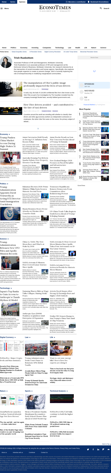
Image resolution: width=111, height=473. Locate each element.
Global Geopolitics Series (19, 52)
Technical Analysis (59, 391)
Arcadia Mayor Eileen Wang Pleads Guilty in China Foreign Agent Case (36, 373)
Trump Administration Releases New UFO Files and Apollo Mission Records (10, 248)
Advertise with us (18, 452)
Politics (13, 48)
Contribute (32, 452)
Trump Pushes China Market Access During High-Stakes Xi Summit (8, 143)
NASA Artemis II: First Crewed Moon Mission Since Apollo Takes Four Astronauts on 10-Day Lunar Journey (63, 245)
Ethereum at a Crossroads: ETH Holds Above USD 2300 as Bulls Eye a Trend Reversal (12, 380)
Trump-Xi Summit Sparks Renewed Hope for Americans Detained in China (36, 383)
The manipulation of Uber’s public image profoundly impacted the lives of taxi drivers (47, 84)
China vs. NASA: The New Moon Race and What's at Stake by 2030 (33, 244)
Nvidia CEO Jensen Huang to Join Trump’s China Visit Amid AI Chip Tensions (62, 318)
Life (85, 48)
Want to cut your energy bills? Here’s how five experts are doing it (60, 360)
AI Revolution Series (36, 52)
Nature (93, 48)
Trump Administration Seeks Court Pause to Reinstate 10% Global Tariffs (34, 361)
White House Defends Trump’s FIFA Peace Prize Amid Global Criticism (36, 427)
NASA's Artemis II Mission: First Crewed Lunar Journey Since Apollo (34, 264)
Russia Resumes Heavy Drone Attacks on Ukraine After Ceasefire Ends (35, 211)
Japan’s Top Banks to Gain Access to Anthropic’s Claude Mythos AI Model (10, 295)
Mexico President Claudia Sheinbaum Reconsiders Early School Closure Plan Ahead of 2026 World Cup (36, 415)
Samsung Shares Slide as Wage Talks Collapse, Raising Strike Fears (36, 293)
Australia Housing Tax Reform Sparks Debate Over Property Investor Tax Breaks (35, 160)
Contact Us (44, 452)
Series (12, 2)
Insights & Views (46, 111)
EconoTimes (81, 185)
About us (4, 452)
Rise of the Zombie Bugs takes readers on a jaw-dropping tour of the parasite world (12, 432)
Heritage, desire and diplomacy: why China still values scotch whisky (61, 380)
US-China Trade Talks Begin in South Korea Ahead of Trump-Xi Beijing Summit (63, 213)
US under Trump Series (70, 52)
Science (103, 48)
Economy (23, 48)
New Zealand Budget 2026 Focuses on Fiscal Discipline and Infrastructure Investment (61, 164)
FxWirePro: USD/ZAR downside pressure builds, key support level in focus (62, 434)
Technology (59, 48)
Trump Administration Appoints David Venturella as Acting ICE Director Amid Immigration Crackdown (10, 196)
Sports (29, 391)
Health (77, 48)
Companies (47, 48)
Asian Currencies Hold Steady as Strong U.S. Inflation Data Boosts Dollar (35, 139)
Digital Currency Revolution (53, 52)
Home (4, 2)
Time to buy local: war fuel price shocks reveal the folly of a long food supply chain (62, 371)
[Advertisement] (55, 29)
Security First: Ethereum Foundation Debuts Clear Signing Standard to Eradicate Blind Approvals (11, 369)
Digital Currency (8, 337)
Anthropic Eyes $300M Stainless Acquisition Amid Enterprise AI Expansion (34, 315)
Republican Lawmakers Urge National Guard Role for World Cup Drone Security (36, 436)
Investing (35, 48)
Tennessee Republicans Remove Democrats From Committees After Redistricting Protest (61, 190)
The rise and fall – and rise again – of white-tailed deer (12, 423)
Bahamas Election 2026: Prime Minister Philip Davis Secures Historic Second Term (35, 189)
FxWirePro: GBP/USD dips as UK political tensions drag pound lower (61, 424)
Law (69, 48)
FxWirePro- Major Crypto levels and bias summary (11, 359)
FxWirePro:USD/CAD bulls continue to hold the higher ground (61, 414)
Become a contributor (77, 2)
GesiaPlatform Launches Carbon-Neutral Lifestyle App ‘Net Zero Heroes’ (10, 414)
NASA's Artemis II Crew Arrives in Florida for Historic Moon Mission (62, 267)
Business (55, 111)
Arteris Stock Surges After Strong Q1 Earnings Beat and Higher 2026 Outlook (62, 293)
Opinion (22, 2)
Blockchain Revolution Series (89, 52)
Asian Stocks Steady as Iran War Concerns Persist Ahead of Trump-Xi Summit (62, 139)
